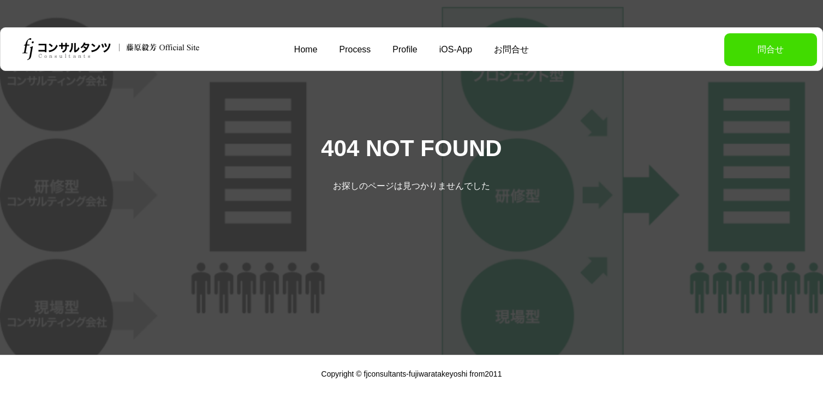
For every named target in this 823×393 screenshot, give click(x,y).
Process (355, 49)
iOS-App (455, 49)
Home (306, 49)
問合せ (743, 49)
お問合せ (511, 49)
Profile (404, 49)
